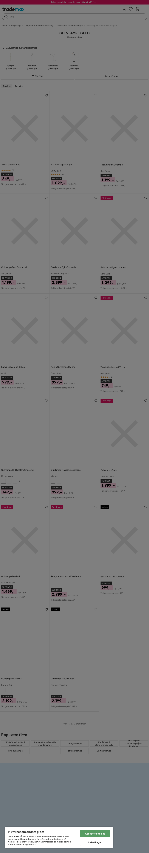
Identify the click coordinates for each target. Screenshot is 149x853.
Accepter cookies (95, 833)
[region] (59, 837)
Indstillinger (95, 842)
